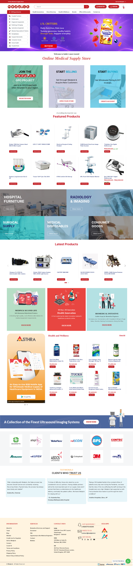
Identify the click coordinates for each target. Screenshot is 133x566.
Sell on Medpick (120, 1)
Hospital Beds (14, 46)
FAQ (31, 533)
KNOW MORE (26, 325)
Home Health (14, 43)
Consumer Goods (15, 40)
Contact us (96, 12)
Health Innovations (38, 12)
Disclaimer (33, 530)
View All (122, 335)
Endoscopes (14, 19)
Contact (32, 538)
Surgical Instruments (15, 37)
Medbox (32, 540)
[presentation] (125, 265)
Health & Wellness (64, 12)
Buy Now (107, 151)
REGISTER (101, 6)
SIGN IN (113, 7)
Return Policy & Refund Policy (15, 555)
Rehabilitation (14, 34)
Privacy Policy (10, 550)
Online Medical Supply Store (16, 1)
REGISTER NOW (25, 98)
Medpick (10, 564)
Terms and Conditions (12, 548)
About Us (9, 528)
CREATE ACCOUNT (108, 101)
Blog (7, 533)
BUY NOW (49, 46)
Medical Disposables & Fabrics (18, 31)
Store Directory (51, 12)
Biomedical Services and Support (40, 528)
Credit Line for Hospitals (13, 538)
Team (8, 530)
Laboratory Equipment (16, 28)
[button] (65, 282)
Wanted (8, 535)
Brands (74, 12)
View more (10, 209)
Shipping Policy (11, 553)
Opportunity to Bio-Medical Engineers (41, 535)
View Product (13, 151)
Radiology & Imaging (16, 25)
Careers (8, 543)
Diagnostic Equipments (16, 22)
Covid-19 (9, 545)
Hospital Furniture (15, 16)
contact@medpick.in (88, 533)
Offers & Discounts (85, 12)
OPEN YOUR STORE (66, 101)
